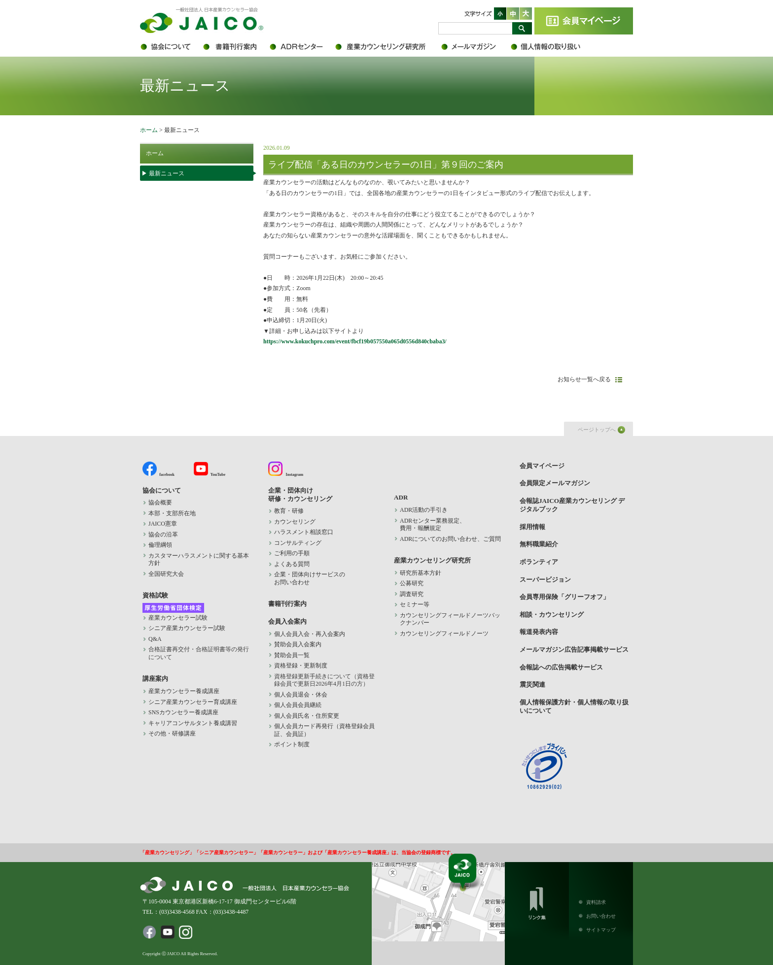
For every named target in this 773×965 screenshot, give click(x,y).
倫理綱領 (166, 544)
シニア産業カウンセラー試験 (186, 628)
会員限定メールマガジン (475, 46)
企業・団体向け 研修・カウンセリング (300, 494)
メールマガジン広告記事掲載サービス (574, 649)
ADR (301, 46)
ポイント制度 (292, 744)
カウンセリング (295, 521)
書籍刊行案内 (235, 46)
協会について (171, 46)
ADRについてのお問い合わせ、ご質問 (450, 538)
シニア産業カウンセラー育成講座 (192, 702)
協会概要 (160, 502)
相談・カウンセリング (552, 614)
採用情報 (532, 527)
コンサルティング (297, 542)
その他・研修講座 (172, 733)
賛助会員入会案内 (297, 644)
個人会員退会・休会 (300, 694)
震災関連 (532, 684)
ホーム (149, 130)
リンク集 (537, 901)
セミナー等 (414, 604)
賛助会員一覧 (292, 655)
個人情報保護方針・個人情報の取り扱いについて (552, 46)
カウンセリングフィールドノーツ (444, 633)
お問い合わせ (601, 916)
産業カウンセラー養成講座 (183, 691)
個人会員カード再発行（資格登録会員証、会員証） (324, 730)
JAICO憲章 (162, 523)
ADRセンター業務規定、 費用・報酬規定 (432, 524)
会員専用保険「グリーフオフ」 (564, 596)
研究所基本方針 (420, 572)
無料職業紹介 (539, 544)
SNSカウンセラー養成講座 (183, 712)
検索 (522, 28)
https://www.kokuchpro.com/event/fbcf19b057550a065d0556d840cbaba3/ (355, 341)
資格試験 (155, 595)
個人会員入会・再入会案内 (309, 634)
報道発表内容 (539, 631)
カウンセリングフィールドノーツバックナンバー (450, 619)
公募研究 (411, 583)
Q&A (155, 638)
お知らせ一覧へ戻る (584, 379)
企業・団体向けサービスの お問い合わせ (309, 578)
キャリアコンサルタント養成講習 (192, 723)
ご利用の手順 (292, 553)
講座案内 (155, 678)
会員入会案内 (287, 621)
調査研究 (411, 594)
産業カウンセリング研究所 (388, 46)
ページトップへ (597, 430)
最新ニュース (166, 173)
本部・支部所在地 (172, 513)
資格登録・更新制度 (300, 665)
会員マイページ (583, 20)
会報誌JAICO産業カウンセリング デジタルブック (572, 505)
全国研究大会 (166, 573)
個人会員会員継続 (297, 704)
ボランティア (539, 562)
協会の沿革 (163, 534)
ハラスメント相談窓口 (303, 532)
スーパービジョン (545, 579)
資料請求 (596, 902)
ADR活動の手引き (424, 509)
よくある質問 (292, 564)
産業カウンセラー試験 (178, 617)
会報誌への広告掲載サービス (561, 667)
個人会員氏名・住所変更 (306, 715)
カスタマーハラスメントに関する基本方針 (198, 559)
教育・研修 (289, 510)
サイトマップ (601, 929)
